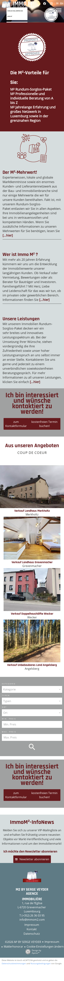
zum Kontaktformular (16, 424)
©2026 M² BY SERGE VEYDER (23, 942)
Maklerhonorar (13, 946)
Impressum (52, 942)
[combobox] (32, 689)
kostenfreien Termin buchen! (44, 424)
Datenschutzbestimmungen (14, 963)
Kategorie (9, 684)
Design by (32, 951)
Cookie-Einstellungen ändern (45, 946)
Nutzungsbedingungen (41, 963)
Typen (6, 695)
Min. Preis (9, 719)
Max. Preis (9, 732)
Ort (4, 707)
